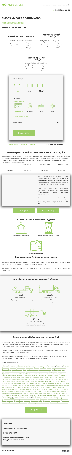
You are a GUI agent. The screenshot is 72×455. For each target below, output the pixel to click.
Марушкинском (14, 403)
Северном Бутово (60, 381)
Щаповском (34, 401)
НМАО (40, 401)
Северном (33, 381)
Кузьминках (11, 393)
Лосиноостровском (22, 379)
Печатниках (56, 393)
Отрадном (58, 379)
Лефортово (18, 393)
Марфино (31, 379)
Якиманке (13, 368)
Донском (37, 383)
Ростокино (64, 379)
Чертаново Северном (8, 387)
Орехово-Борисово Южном (55, 385)
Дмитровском (27, 376)
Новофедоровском (7, 401)
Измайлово (27, 389)
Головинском (18, 376)
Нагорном (25, 385)
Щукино (29, 397)
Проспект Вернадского (9, 370)
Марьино (31, 393)
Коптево (34, 376)
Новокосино (65, 389)
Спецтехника (57, 5)
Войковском (47, 374)
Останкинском (49, 379)
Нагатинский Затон (15, 385)
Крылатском (29, 368)
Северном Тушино (57, 395)
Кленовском (24, 399)
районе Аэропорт (21, 374)
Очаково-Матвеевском (58, 368)
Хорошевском (25, 377)
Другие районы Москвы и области (13, 22)
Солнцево (26, 370)
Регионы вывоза (45, 5)
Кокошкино (5, 403)
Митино (34, 395)
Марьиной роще (39, 379)
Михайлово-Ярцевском (46, 399)
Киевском (16, 399)
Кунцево (36, 368)
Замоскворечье (23, 366)
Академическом (7, 372)
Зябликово (44, 383)
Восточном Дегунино (58, 374)
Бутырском (5, 379)
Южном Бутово (49, 381)
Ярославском (40, 381)
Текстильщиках (6, 395)
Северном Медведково (9, 381)
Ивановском (20, 389)
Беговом (28, 374)
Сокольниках (51, 391)
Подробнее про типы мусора (20, 116)
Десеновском (65, 401)
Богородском (46, 387)
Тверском (66, 366)
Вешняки (53, 387)
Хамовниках (5, 368)
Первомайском (18, 401)
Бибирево (61, 377)
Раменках (19, 370)
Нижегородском (47, 393)
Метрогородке (48, 389)
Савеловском (63, 376)
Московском (23, 403)
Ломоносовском (43, 372)
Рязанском (64, 393)
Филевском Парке (47, 370)
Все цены (24, 210)
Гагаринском (16, 372)
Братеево (31, 383)
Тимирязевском (15, 377)
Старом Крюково (48, 397)
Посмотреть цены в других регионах (22, 144)
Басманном (14, 366)
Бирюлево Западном (21, 383)
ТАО (11, 399)
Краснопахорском (33, 399)
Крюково (56, 397)
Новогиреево (57, 389)
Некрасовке (38, 393)
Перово (4, 391)
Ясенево (12, 374)
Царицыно (66, 385)
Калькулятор (48, 210)
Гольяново (12, 389)
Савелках (39, 397)
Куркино (28, 395)
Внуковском (46, 401)
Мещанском (43, 366)
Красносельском (33, 366)
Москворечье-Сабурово (55, 383)
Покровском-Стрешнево (44, 395)
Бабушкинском (53, 377)
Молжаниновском (52, 376)
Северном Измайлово (24, 391)
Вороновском (6, 399)
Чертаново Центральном (22, 387)
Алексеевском (34, 377)
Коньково (29, 372)
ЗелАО (34, 397)
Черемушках (5, 374)
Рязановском (45, 403)
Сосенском (53, 403)
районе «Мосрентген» (34, 403)
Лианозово (12, 379)
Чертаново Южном (36, 387)
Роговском (27, 401)
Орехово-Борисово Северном (37, 385)
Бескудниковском (37, 374)
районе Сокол (6, 377)
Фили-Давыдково (59, 370)
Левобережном (42, 376)
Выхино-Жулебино (60, 391)
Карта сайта (66, 5)
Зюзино (22, 372)
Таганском (59, 366)
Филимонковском (62, 403)
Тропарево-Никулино (35, 370)
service (15, 5)
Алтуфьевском (43, 377)
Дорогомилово (20, 368)
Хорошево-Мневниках (19, 397)
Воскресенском (55, 401)
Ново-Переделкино (45, 368)
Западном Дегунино (8, 376)
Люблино (25, 393)
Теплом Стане (62, 372)
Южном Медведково (22, 381)
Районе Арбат (6, 366)
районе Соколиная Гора (39, 391)
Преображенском (12, 391)
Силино (62, 397)
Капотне (4, 393)
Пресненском (51, 366)
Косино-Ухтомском (37, 389)
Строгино (9, 397)
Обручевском (53, 372)
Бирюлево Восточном (8, 383)
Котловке (35, 372)
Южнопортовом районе (19, 395)
